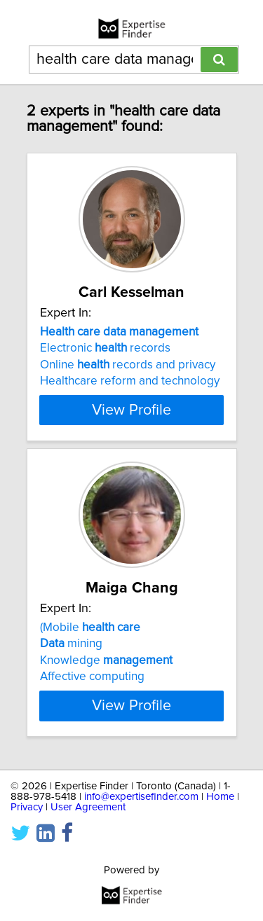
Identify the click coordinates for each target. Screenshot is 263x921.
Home (220, 796)
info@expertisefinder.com (141, 796)
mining (71, 643)
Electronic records (105, 348)
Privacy (27, 807)
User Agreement (88, 807)
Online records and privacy (127, 365)
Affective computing (92, 676)
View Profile (131, 409)
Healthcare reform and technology (130, 381)
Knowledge (106, 660)
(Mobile (90, 627)
